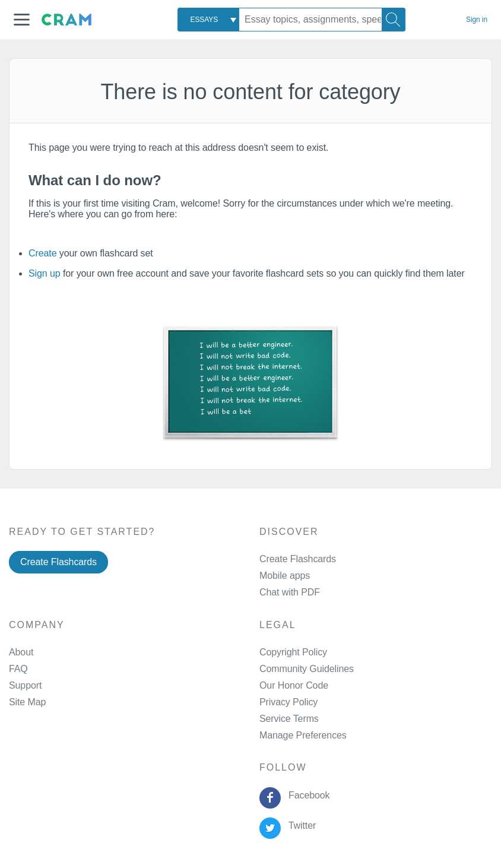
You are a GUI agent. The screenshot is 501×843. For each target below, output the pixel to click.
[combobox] (208, 19)
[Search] (393, 19)
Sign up (44, 273)
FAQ (18, 669)
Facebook (306, 795)
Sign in (476, 19)
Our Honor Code (293, 685)
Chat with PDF (289, 592)
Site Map (27, 702)
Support (25, 685)
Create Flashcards (58, 562)
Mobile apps (284, 576)
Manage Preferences (303, 735)
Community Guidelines (306, 669)
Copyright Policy (293, 652)
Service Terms (289, 719)
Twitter (299, 825)
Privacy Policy (288, 702)
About (21, 652)
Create (42, 253)
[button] (22, 19)
